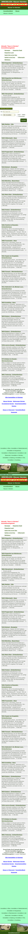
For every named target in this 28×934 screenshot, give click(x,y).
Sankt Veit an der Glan (11, 55)
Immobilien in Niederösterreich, (19, 448)
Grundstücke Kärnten (8, 403)
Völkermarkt (21, 57)
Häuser (17, 11)
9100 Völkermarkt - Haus (9, 138)
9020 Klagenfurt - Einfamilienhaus (12, 63)
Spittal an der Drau (10, 57)
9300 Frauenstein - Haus (9, 240)
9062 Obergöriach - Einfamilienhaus (13, 93)
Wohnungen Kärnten (19, 401)
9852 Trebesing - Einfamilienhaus (12, 374)
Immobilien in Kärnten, (17, 455)
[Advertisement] (14, 30)
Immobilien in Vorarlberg (14, 460)
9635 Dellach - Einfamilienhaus (11, 316)
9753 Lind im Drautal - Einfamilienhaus (14, 345)
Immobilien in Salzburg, (9, 457)
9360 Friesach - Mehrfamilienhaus (12, 271)
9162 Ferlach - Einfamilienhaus (11, 209)
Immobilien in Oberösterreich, (9, 453)
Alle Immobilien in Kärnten (14, 397)
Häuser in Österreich (8, 410)
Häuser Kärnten (7, 401)
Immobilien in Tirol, (20, 457)
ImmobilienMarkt (8, 11)
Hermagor (7, 50)
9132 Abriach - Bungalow (9, 167)
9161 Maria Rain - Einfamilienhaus (12, 194)
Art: (1, 115)
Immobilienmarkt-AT (14, 472)
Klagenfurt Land (9, 52)
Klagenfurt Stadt (17, 50)
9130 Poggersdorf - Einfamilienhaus (13, 152)
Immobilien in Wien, (6, 448)
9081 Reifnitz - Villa (8, 124)
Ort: (2, 111)
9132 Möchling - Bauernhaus (10, 181)
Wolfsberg (7, 59)
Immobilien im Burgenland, (14, 450)
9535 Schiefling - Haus (9, 302)
